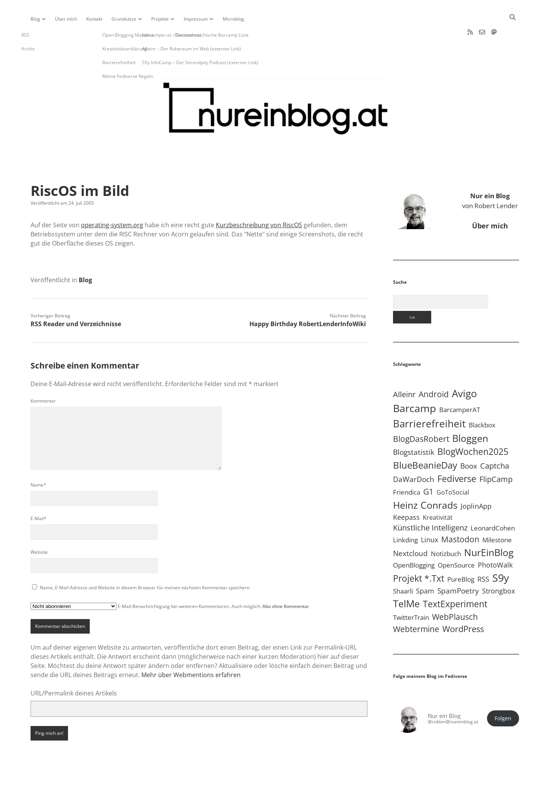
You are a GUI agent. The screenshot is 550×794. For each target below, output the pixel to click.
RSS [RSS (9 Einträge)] (483, 554)
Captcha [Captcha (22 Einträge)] (494, 441)
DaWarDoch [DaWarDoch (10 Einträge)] (413, 454)
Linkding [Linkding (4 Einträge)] (405, 515)
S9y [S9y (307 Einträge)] (500, 553)
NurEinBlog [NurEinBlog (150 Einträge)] (489, 527)
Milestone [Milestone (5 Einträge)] (497, 515)
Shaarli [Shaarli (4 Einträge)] (403, 566)
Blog (35, 19)
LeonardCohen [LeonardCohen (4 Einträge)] (493, 503)
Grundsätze (124, 19)
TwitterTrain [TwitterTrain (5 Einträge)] (411, 593)
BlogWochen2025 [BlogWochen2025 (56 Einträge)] (472, 427)
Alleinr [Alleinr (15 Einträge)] (404, 370)
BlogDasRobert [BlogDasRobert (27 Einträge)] (421, 414)
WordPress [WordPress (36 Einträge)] (463, 604)
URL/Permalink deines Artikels (74, 669)
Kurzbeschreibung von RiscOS (259, 200)
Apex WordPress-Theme (251, 785)
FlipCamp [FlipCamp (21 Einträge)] (496, 454)
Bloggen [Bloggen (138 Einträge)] (470, 413)
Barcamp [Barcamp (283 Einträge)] (414, 384)
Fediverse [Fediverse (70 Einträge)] (456, 454)
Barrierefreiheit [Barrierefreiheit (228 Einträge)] (429, 399)
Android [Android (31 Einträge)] (434, 369)
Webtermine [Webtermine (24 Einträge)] (416, 604)
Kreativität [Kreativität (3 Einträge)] (438, 493)
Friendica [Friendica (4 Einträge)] (406, 467)
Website (39, 527)
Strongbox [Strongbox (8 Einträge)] (498, 566)
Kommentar (43, 376)
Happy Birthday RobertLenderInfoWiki (307, 299)
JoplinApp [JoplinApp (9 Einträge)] (476, 481)
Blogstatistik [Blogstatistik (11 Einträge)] (413, 428)
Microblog (233, 19)
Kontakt (94, 19)
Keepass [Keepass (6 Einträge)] (406, 492)
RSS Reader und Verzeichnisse (76, 299)
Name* (38, 460)
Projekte (160, 19)
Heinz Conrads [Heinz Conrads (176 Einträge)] (425, 480)
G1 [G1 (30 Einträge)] (428, 466)
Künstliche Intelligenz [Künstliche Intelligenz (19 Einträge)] (430, 503)
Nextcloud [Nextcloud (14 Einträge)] (410, 529)
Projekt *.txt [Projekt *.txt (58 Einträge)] (418, 554)
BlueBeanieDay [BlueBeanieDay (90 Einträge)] (425, 441)
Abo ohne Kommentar (285, 582)
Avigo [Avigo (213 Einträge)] (464, 369)
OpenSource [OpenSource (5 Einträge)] (456, 540)
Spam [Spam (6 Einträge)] (425, 566)
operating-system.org (112, 200)
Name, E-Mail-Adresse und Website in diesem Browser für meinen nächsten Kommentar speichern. (145, 563)
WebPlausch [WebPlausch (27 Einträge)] (455, 592)
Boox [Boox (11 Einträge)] (468, 441)
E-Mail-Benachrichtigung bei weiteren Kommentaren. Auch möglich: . (170, 581)
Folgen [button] (503, 694)
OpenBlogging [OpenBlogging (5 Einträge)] (414, 540)
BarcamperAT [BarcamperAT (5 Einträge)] (459, 385)
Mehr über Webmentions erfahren (191, 650)
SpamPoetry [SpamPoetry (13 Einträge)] (458, 566)
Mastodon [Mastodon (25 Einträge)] (460, 514)
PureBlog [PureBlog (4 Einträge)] (460, 554)
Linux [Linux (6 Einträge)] (429, 515)
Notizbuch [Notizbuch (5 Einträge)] (446, 529)
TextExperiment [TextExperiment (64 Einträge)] (455, 579)
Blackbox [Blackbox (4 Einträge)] (482, 400)
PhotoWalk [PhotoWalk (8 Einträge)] (495, 540)
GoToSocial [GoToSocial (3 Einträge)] (453, 468)
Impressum (196, 19)
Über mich (66, 19)
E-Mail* (39, 494)
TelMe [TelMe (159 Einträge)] (406, 578)
